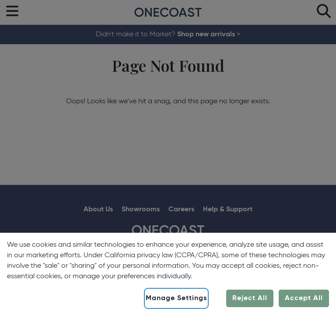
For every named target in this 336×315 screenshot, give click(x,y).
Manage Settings (176, 298)
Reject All (249, 298)
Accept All (304, 298)
